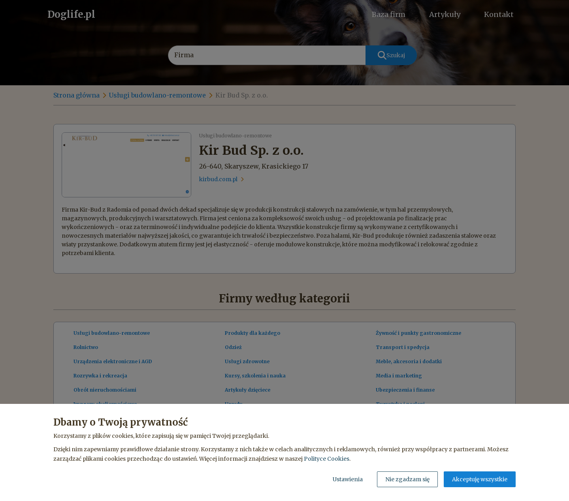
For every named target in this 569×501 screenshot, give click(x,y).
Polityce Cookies (326, 458)
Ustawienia (348, 479)
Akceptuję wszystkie (479, 479)
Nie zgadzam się (407, 479)
